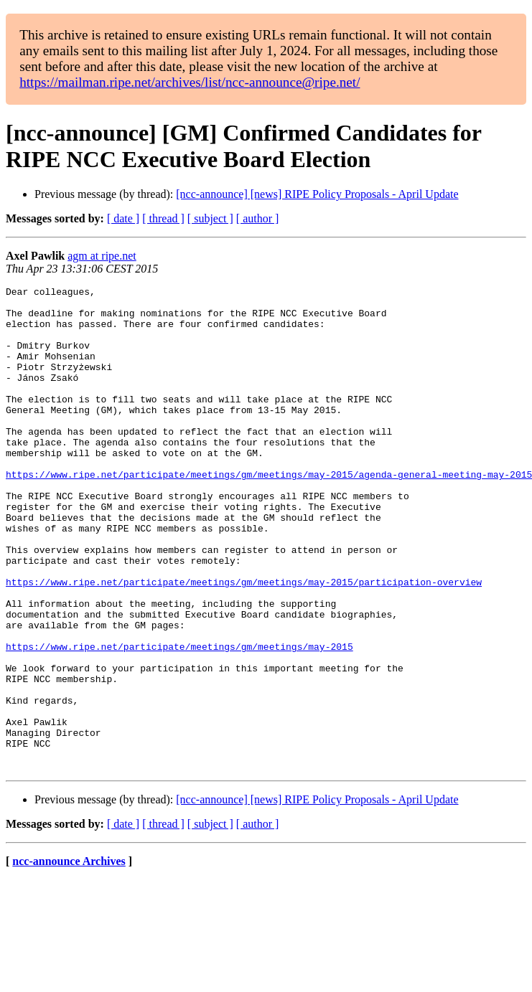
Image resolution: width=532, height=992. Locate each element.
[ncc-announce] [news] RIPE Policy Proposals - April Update (317, 194)
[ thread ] (163, 218)
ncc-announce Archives (68, 958)
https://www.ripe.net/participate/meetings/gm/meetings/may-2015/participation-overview (244, 642)
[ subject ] (210, 218)
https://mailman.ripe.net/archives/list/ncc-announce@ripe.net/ (189, 82)
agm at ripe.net (101, 256)
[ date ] (123, 218)
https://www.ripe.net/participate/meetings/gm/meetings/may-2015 (179, 719)
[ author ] (257, 218)
